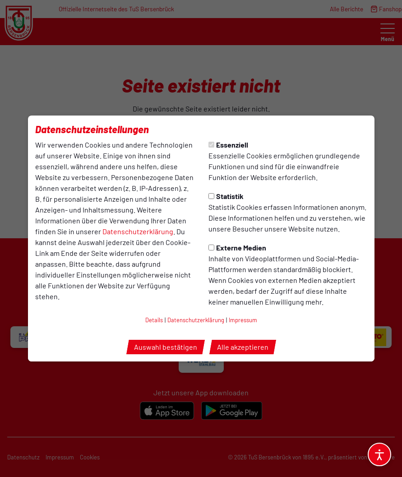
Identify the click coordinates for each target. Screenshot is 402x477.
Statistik (226, 196)
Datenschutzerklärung (137, 231)
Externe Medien (237, 247)
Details (154, 320)
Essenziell (228, 144)
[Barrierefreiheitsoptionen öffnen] (379, 454)
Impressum (243, 320)
